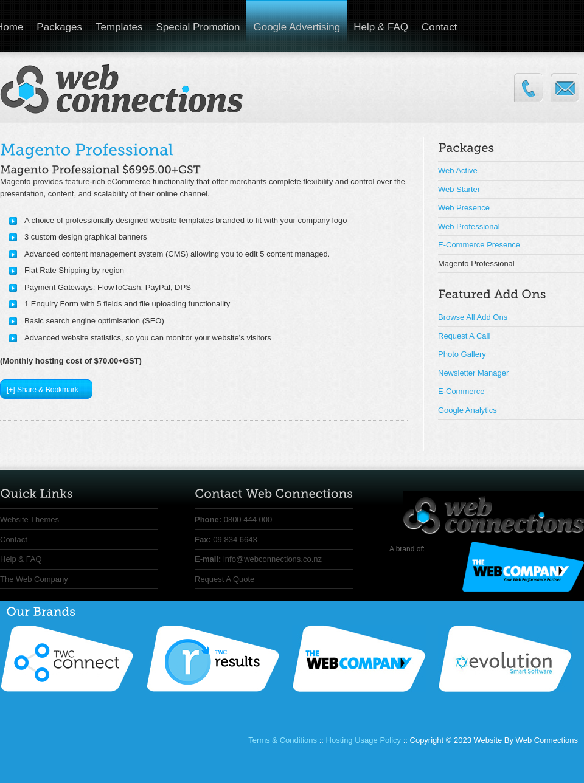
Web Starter (459, 189)
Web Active (458, 170)
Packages (59, 27)
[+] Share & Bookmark (42, 389)
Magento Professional (476, 263)
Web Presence (464, 207)
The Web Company (34, 579)
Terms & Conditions (282, 740)
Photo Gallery (462, 354)
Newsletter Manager (473, 373)
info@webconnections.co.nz (272, 559)
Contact (439, 27)
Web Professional (469, 226)
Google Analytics (467, 410)
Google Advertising (296, 27)
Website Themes (29, 519)
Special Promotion (198, 27)
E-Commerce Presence (479, 244)
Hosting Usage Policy (363, 740)
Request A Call (464, 335)
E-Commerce (461, 391)
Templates (119, 27)
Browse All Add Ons (472, 317)
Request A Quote (224, 579)
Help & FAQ (380, 27)
